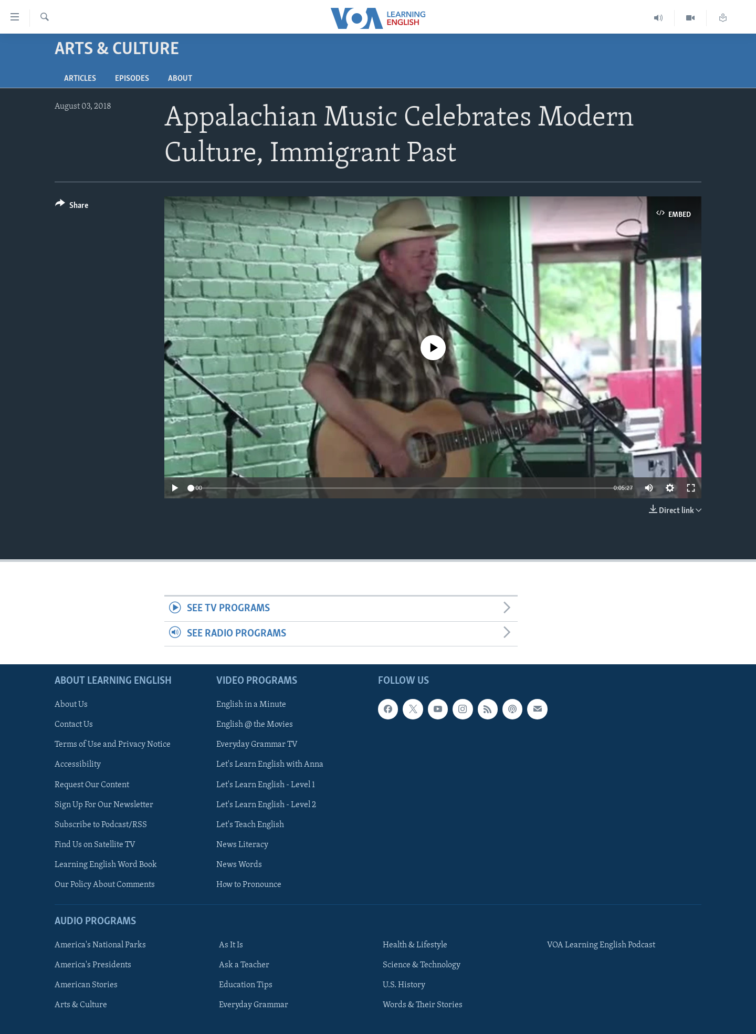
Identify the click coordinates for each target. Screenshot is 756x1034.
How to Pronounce (248, 885)
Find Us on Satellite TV (95, 845)
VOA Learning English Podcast (601, 945)
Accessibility (78, 765)
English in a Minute (251, 705)
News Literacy (242, 845)
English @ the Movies (254, 724)
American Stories (86, 985)
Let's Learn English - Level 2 (266, 805)
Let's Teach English (250, 825)
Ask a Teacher (244, 965)
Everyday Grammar (253, 1005)
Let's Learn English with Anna (269, 765)
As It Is (231, 945)
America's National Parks (100, 945)
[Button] (71, 207)
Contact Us (74, 724)
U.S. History (404, 985)
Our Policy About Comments (105, 885)
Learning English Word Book (106, 865)
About (180, 79)
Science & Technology (421, 965)
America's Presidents (93, 965)
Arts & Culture (81, 1005)
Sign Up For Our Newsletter (104, 805)
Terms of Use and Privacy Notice (113, 745)
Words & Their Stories (423, 1005)
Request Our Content (92, 785)
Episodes (132, 79)
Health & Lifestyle (415, 945)
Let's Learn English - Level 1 (265, 785)
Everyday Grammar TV (257, 745)
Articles (80, 79)
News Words (239, 865)
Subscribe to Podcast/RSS (101, 825)
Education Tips (245, 985)
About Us (71, 705)
